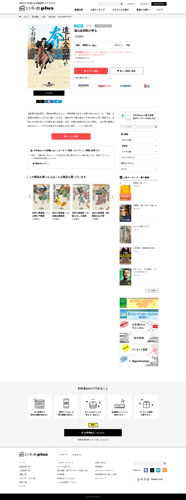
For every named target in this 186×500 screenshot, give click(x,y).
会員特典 (60, 474)
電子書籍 (35, 17)
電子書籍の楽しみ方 (83, 58)
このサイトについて (65, 463)
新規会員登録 (159, 4)
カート (131, 4)
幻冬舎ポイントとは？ (66, 478)
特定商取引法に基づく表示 (106, 474)
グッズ (123, 169)
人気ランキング (97, 10)
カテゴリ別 (126, 140)
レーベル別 (126, 152)
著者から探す (143, 10)
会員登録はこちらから (93, 432)
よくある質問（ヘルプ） (67, 482)
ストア (160, 10)
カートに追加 (92, 71)
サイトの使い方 (63, 467)
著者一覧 (23, 482)
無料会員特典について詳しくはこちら (93, 440)
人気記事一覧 (24, 470)
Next (112, 197)
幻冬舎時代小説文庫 (103, 26)
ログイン (144, 4)
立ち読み (49, 93)
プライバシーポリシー (104, 470)
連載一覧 (23, 474)
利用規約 (98, 467)
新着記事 (78, 10)
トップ (22, 463)
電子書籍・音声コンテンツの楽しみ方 (72, 470)
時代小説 (52, 17)
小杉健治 (78, 36)
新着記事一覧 (24, 467)
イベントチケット (128, 157)
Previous (30, 197)
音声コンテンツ (127, 163)
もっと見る (152, 291)
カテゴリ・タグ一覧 (27, 478)
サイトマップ (100, 478)
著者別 (124, 146)
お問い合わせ (100, 463)
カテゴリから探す (120, 10)
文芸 (44, 17)
